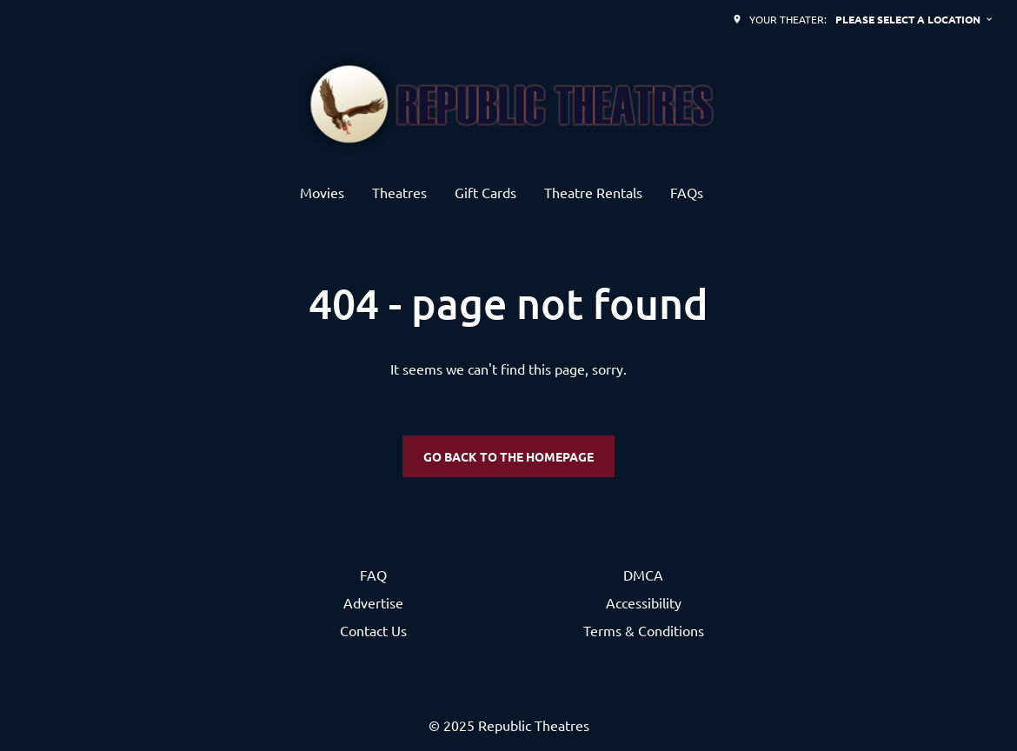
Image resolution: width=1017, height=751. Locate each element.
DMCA (643, 574)
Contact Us (373, 630)
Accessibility (643, 602)
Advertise (373, 602)
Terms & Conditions (643, 630)
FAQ (373, 574)
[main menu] (501, 192)
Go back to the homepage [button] (508, 456)
